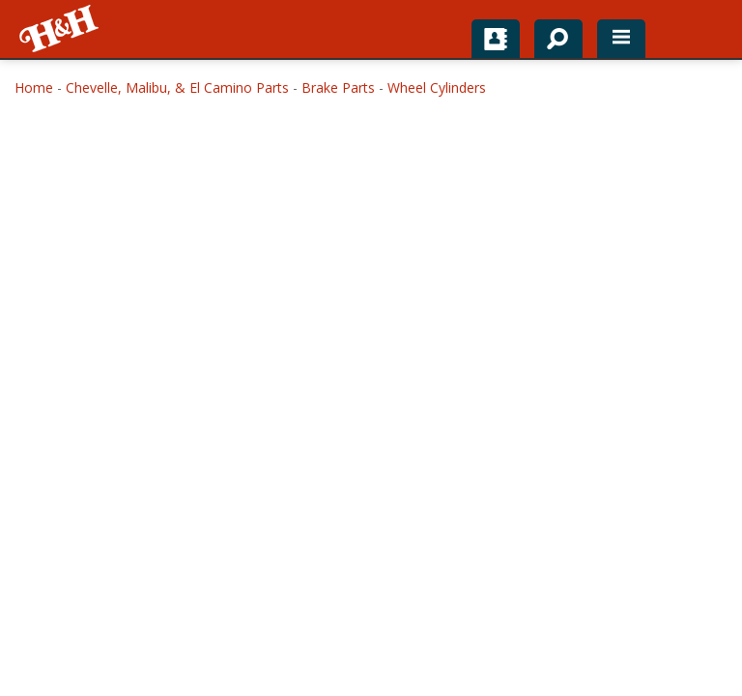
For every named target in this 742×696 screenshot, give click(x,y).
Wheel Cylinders (436, 87)
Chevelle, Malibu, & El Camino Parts (177, 87)
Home (33, 87)
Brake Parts (338, 87)
